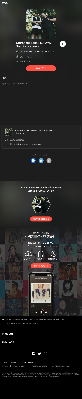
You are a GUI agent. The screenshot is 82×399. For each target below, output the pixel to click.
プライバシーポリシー (20, 366)
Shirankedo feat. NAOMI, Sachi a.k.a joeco (34, 130)
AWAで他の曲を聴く (41, 219)
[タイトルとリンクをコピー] (49, 160)
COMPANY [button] (8, 341)
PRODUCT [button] (7, 333)
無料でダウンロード (40, 266)
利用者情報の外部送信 (39, 366)
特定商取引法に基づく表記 (60, 366)
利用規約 (5, 366)
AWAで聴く (41, 68)
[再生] (63, 44)
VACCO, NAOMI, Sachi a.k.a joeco (44, 51)
